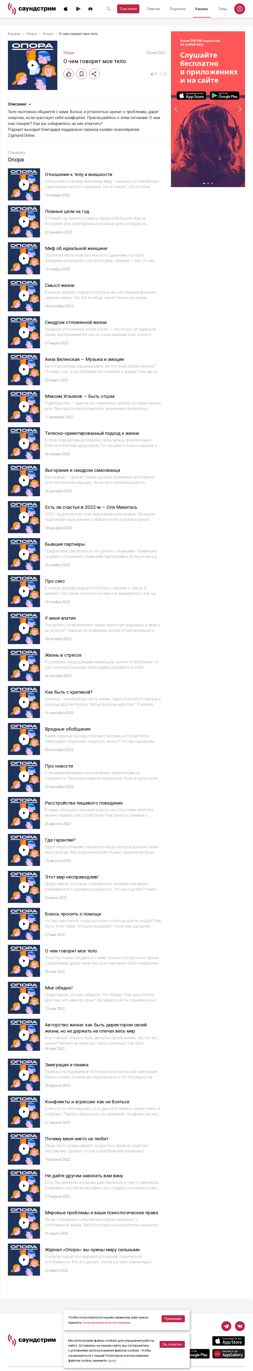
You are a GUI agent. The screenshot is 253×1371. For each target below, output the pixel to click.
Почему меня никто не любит (80, 1139)
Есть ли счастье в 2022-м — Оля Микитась (95, 507)
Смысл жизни (61, 285)
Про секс (55, 581)
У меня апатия (62, 618)
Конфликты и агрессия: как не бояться (91, 1102)
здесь (112, 1361)
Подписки (178, 9)
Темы (222, 9)
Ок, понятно (172, 1344)
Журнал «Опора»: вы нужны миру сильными (96, 1252)
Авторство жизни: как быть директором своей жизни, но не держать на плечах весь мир (100, 1028)
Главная (153, 9)
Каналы (201, 9)
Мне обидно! (60, 988)
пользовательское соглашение (107, 1323)
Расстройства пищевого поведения (87, 803)
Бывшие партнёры (67, 544)
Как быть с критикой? (71, 692)
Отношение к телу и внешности (82, 174)
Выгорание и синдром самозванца (86, 470)
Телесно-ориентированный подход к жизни (97, 433)
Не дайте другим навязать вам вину (87, 1175)
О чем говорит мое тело (73, 951)
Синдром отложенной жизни (79, 322)
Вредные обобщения (69, 729)
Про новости (60, 766)
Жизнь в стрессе (65, 655)
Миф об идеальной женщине (79, 248)
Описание (20, 104)
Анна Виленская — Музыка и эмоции (88, 359)
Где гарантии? (61, 840)
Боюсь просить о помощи (76, 914)
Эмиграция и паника (69, 1065)
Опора (31, 34)
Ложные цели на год (69, 211)
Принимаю (173, 1319)
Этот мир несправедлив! (74, 877)
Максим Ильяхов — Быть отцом (83, 396)
